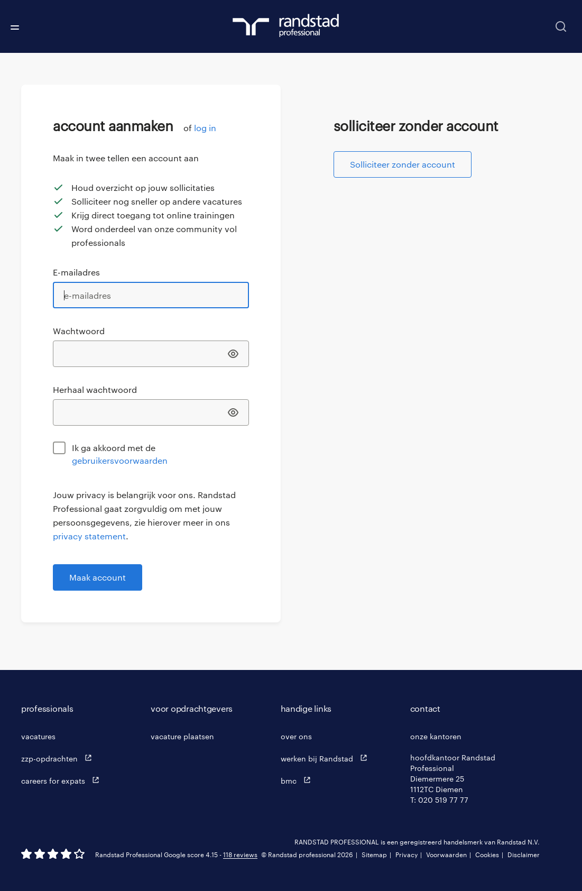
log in (205, 128)
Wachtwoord (79, 331)
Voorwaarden (446, 854)
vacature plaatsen (182, 736)
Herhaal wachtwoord (95, 389)
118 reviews (240, 854)
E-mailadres (76, 272)
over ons (296, 736)
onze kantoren (435, 736)
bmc (298, 780)
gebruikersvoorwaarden (120, 460)
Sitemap (374, 854)
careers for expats (62, 780)
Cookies (487, 854)
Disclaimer (523, 854)
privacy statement (89, 536)
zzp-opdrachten (59, 758)
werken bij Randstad (326, 758)
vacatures (38, 736)
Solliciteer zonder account (402, 164)
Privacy (406, 854)
